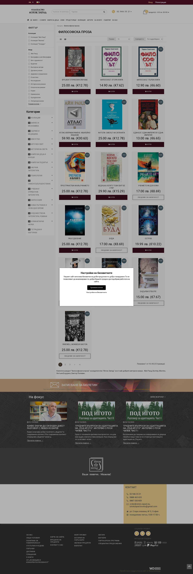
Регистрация (160, 2)
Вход (151, 2)
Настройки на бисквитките (96, 292)
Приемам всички (96, 287)
